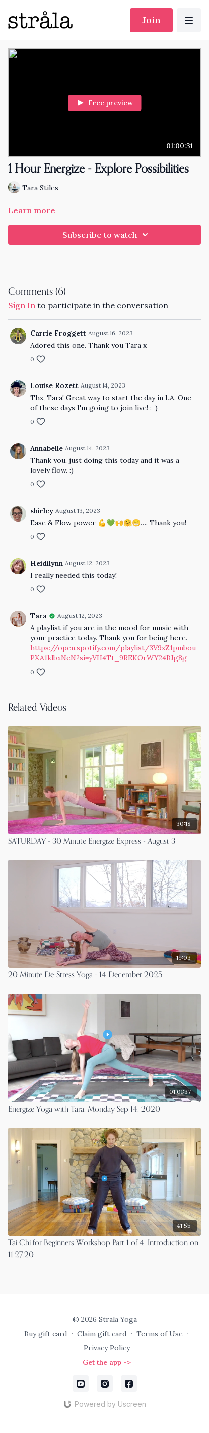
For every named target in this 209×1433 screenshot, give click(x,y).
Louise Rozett (54, 385)
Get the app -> (107, 1362)
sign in (21, 305)
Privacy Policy (107, 1347)
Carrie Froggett (58, 333)
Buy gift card (45, 1333)
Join (151, 20)
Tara (38, 615)
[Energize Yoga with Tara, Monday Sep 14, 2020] (104, 1110)
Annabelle (46, 448)
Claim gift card (101, 1333)
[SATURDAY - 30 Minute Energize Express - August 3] (104, 842)
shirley (41, 510)
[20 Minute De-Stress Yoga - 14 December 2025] (104, 975)
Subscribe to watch (106, 235)
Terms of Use (159, 1333)
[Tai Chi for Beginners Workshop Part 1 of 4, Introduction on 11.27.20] (104, 1249)
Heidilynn (46, 563)
